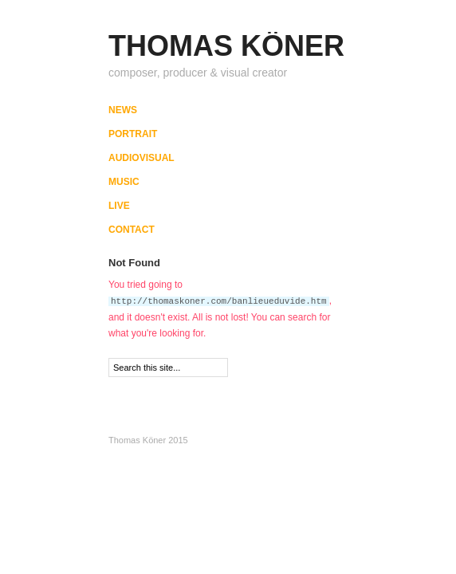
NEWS (122, 110)
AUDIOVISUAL (141, 158)
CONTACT (131, 229)
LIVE (119, 205)
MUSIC (124, 182)
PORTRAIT (132, 134)
